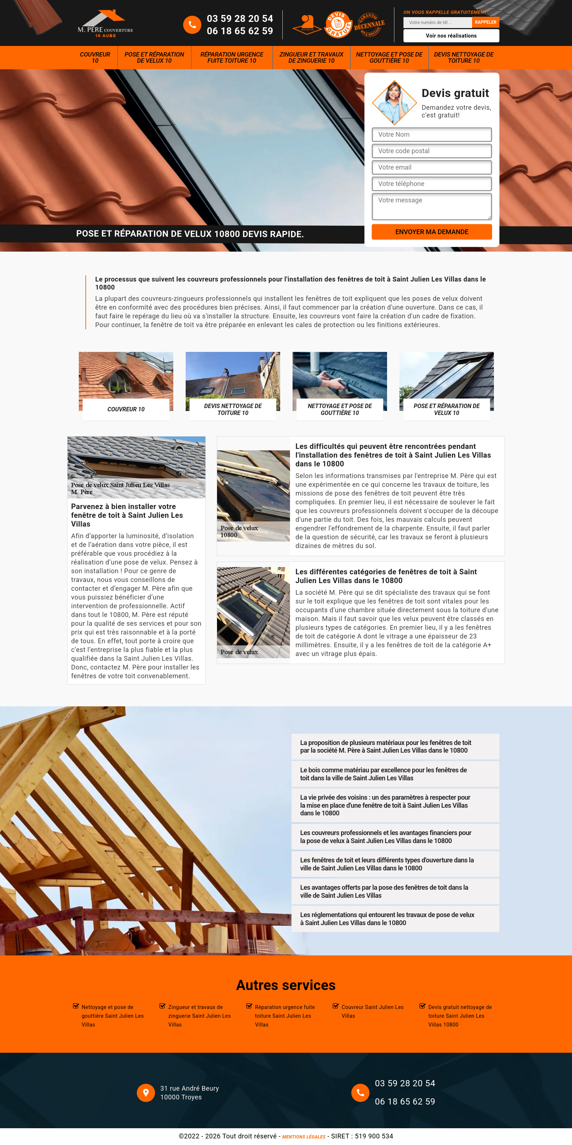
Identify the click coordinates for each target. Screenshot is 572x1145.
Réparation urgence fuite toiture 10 (232, 57)
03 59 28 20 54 (240, 18)
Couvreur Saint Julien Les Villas (373, 1011)
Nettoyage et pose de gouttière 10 (389, 57)
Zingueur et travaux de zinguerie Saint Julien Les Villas (200, 1016)
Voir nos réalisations (451, 36)
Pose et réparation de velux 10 (154, 57)
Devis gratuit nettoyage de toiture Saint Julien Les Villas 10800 (460, 1016)
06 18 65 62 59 (240, 31)
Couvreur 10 (95, 57)
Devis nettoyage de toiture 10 (464, 57)
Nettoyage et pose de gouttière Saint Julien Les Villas (113, 1016)
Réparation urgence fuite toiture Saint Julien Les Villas (285, 1016)
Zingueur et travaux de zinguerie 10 (311, 57)
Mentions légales (303, 1137)
